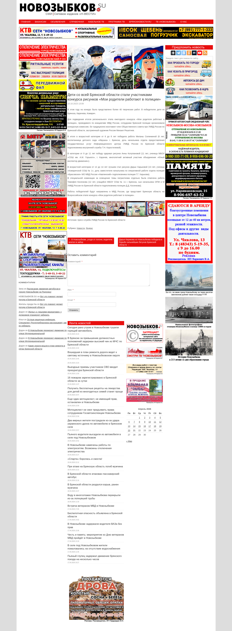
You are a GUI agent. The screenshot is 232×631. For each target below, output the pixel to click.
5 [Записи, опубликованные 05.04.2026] (160, 417)
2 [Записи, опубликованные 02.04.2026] (144, 417)
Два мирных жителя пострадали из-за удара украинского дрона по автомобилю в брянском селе (95, 423)
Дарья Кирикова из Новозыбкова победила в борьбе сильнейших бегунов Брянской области (140, 242)
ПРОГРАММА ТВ (116, 22)
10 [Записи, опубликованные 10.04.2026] (150, 422)
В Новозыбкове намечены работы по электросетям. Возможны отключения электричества (90, 448)
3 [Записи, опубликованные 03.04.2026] (149, 417)
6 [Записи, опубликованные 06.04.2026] (129, 422)
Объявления (58, 22)
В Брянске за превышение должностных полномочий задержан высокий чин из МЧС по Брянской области (95, 341)
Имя (71, 290)
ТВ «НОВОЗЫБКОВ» (166, 22)
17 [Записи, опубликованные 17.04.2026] (150, 426)
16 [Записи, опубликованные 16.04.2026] (145, 426)
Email (71, 300)
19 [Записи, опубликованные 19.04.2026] (160, 426)
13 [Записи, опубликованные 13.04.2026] (129, 426)
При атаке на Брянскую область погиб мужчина (95, 466)
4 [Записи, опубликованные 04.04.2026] (155, 417)
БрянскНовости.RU (140, 22)
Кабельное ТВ (96, 22)
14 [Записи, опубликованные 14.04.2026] (134, 426)
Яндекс (89, 228)
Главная (25, 22)
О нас (183, 22)
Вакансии (40, 22)
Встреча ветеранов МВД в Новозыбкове (91, 505)
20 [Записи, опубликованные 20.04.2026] (129, 430)
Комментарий (75, 261)
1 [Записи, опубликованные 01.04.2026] (139, 417)
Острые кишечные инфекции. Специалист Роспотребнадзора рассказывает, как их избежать (43, 322)
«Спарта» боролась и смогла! (85, 459)
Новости (81, 228)
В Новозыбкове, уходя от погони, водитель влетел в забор (90, 240)
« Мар (129, 441)
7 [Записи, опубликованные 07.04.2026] (134, 422)
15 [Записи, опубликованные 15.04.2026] (139, 426)
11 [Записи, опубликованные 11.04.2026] (155, 422)
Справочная (77, 22)
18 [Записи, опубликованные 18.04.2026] (155, 426)
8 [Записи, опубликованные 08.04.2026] (139, 422)
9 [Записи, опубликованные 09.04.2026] (144, 422)
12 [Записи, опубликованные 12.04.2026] (160, 422)
